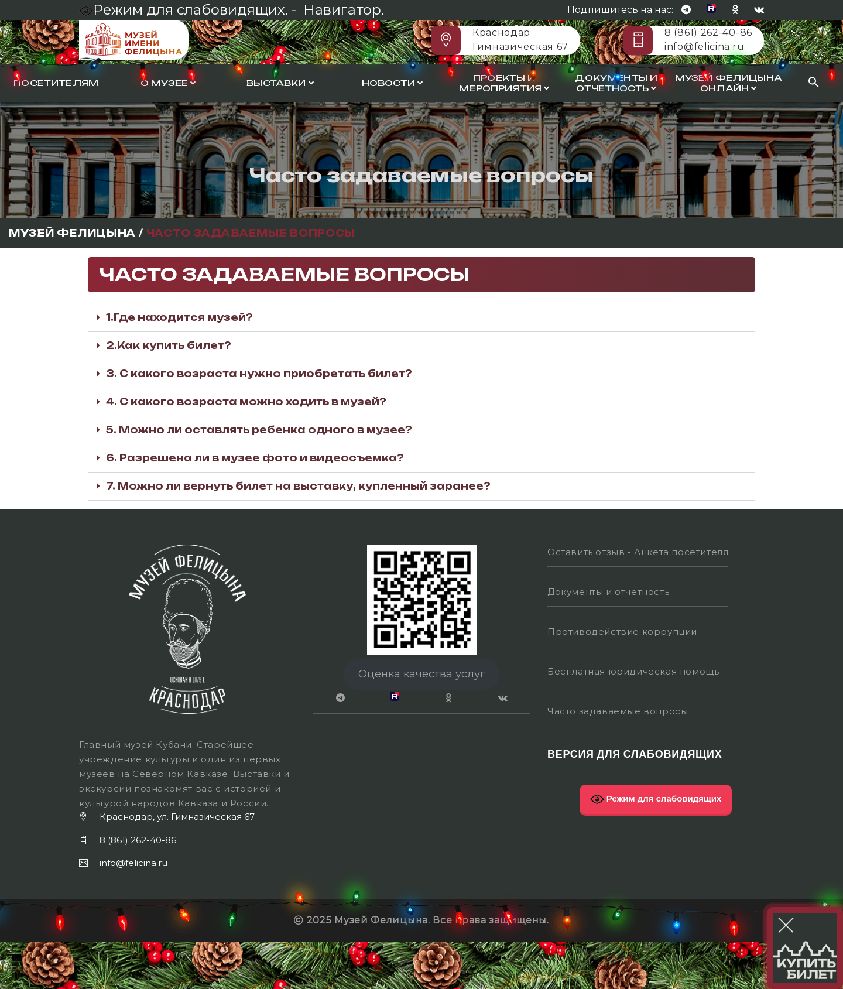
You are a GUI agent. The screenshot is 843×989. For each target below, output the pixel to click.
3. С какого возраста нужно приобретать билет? (259, 373)
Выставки (280, 83)
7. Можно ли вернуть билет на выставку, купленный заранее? (298, 486)
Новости (392, 83)
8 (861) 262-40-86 (708, 32)
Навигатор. (343, 9)
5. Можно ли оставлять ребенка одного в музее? (259, 430)
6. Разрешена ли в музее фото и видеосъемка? (255, 458)
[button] (421, 318)
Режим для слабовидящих (656, 799)
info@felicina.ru (704, 46)
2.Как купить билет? (168, 345)
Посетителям (55, 83)
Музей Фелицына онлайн (728, 83)
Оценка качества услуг (421, 674)
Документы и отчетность (616, 83)
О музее (168, 83)
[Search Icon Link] (814, 82)
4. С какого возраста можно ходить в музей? (246, 402)
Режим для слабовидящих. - (189, 9)
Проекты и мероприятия (504, 83)
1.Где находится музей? (179, 317)
